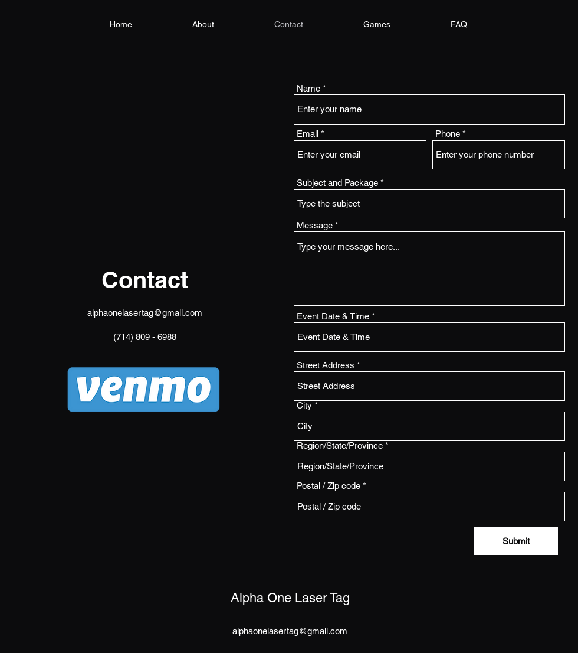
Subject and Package (337, 182)
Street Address (325, 365)
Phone (447, 133)
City (304, 405)
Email (307, 133)
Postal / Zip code (328, 485)
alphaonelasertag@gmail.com (144, 313)
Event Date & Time (333, 316)
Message (315, 225)
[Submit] (516, 541)
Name (308, 88)
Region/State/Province (340, 445)
